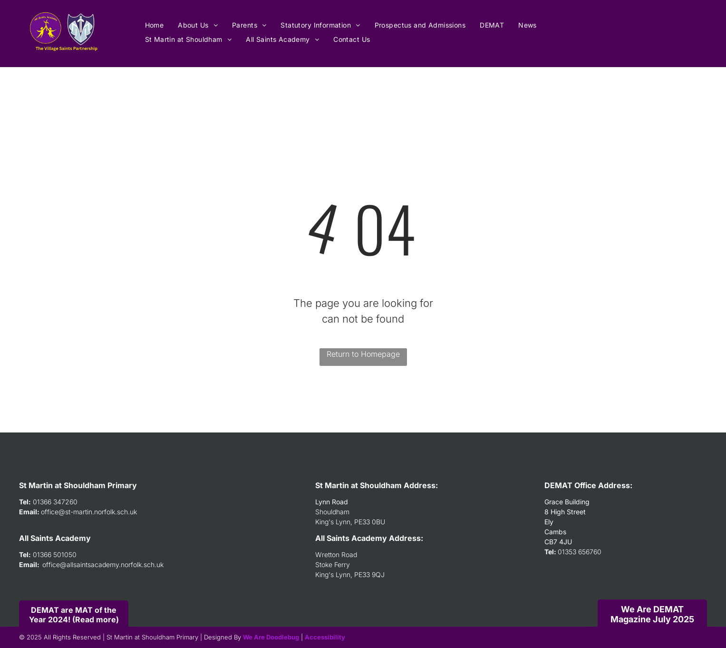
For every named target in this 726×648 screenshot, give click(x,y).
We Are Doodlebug (271, 637)
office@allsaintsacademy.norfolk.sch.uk (103, 564)
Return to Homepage (363, 354)
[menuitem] (154, 25)
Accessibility (325, 637)
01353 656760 (579, 552)
